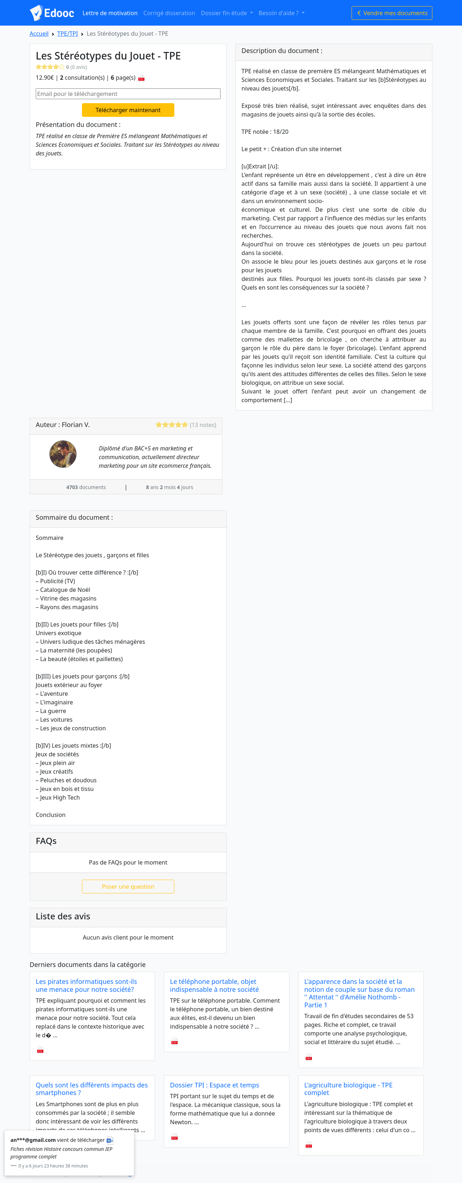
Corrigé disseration (169, 13)
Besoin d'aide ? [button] (279, 13)
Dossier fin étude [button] (225, 13)
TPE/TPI (67, 34)
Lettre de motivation (110, 13)
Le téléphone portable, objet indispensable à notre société (214, 985)
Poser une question (128, 886)
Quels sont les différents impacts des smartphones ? (92, 1089)
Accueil (39, 34)
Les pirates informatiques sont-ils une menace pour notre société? (86, 985)
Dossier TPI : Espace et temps (214, 1085)
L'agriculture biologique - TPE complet (348, 1089)
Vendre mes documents (392, 13)
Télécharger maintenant (128, 110)
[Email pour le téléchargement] (128, 93)
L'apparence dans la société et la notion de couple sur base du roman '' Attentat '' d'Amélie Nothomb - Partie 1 (359, 993)
